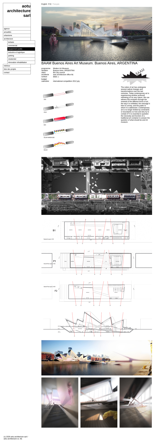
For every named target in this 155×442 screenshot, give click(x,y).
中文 (50, 4)
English (44, 4)
